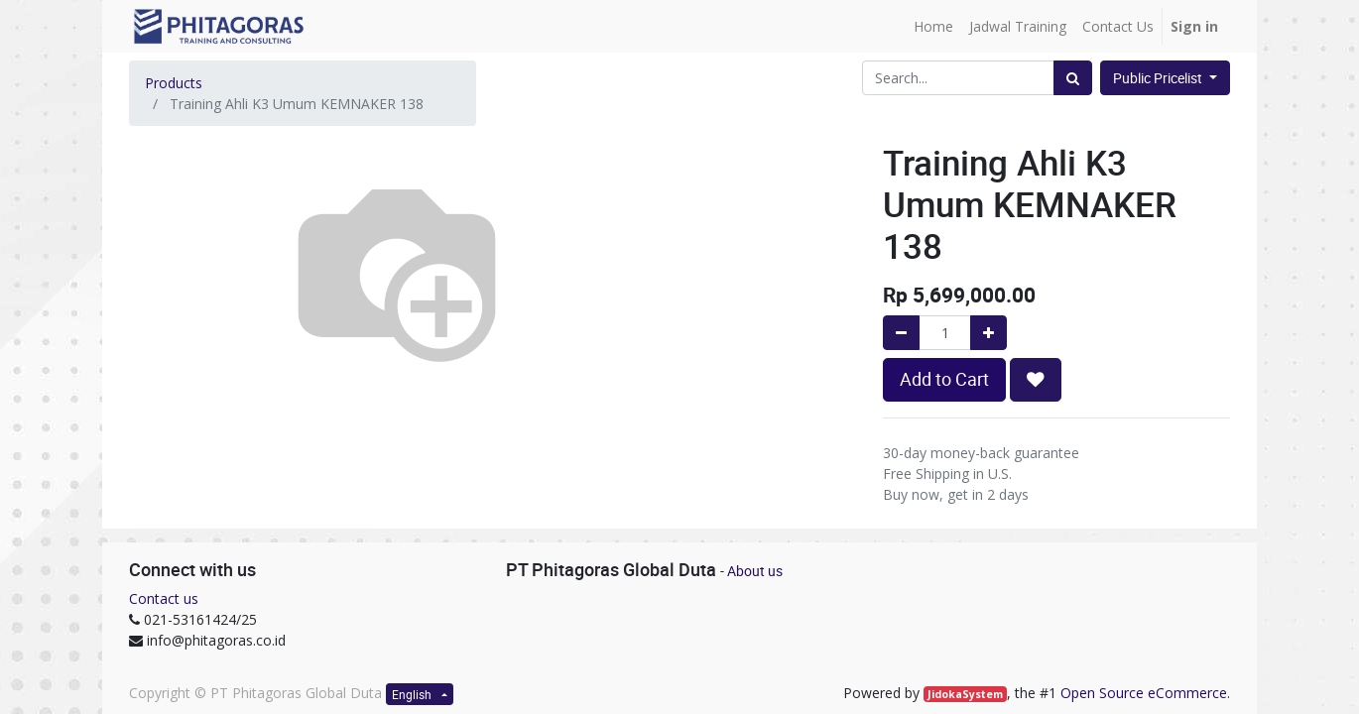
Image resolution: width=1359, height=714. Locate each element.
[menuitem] (933, 26)
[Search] (1072, 77)
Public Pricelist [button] (1159, 77)
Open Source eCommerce (1143, 692)
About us (755, 570)
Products (173, 82)
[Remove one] (901, 332)
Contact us (163, 598)
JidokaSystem (965, 694)
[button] (1035, 380)
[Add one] (988, 332)
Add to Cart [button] (944, 379)
